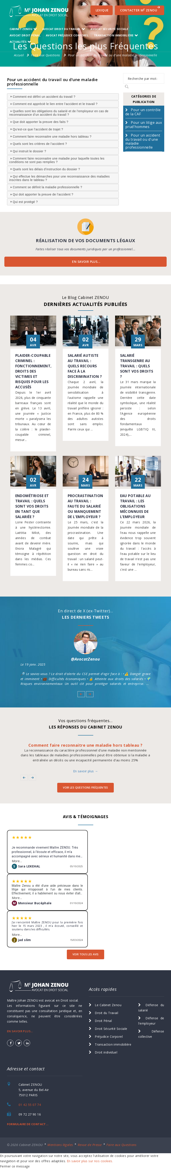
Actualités (18, 42)
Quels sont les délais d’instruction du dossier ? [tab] (44, 169)
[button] (81, 694)
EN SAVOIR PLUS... (86, 261)
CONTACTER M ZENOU (140, 9)
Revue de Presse (90, 1144)
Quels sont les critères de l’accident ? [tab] (38, 144)
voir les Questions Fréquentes (85, 787)
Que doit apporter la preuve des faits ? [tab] (38, 122)
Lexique (102, 10)
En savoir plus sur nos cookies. (90, 1161)
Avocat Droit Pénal (25, 35)
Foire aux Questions (45, 55)
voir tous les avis (85, 954)
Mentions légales (60, 1144)
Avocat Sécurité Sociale (109, 29)
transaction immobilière (113, 35)
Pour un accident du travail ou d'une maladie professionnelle (112, 55)
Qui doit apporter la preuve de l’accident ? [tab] (41, 194)
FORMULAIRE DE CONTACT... (28, 1124)
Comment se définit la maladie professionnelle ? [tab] (45, 187)
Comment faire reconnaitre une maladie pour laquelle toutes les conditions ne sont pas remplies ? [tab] (56, 160)
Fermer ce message (15, 1166)
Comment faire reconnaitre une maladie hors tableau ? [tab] (50, 136)
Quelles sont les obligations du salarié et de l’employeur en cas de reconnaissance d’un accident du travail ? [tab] (58, 112)
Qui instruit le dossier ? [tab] (27, 151)
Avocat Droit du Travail (61, 29)
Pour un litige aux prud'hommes (143, 124)
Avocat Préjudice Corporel (67, 35)
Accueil (19, 55)
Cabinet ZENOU (21, 29)
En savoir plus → (85, 771)
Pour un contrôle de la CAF (143, 111)
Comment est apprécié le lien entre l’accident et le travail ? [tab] (53, 104)
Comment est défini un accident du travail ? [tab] (42, 96)
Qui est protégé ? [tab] (23, 201)
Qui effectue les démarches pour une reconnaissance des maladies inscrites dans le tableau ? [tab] (59, 178)
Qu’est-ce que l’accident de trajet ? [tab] (36, 129)
